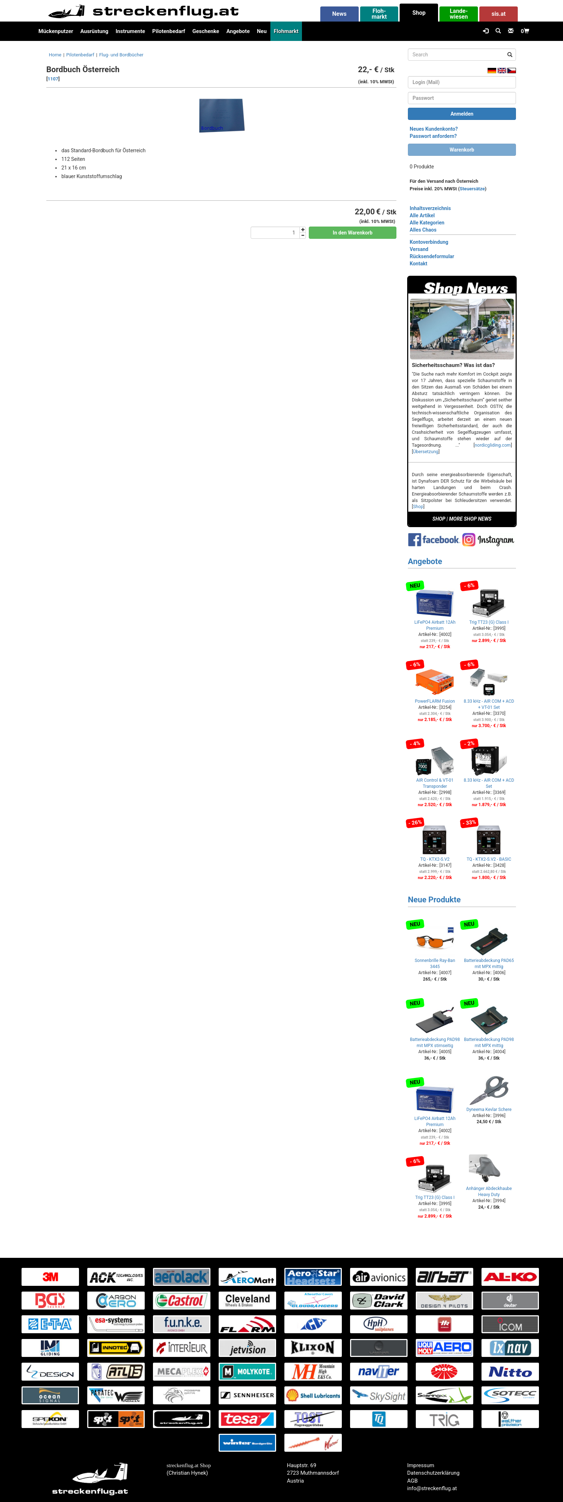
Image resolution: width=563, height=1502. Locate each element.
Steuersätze (472, 188)
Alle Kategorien (427, 222)
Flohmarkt (286, 31)
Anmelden (462, 114)
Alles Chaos (423, 230)
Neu (261, 31)
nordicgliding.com (493, 445)
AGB (412, 1481)
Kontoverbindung (429, 242)
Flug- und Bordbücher (121, 54)
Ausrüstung (94, 31)
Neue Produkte (434, 899)
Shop (418, 506)
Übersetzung (425, 451)
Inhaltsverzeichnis (430, 208)
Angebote (238, 31)
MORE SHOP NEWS (470, 519)
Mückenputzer (55, 31)
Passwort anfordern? (433, 136)
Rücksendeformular (432, 256)
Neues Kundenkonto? (434, 129)
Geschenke (205, 31)
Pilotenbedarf (168, 31)
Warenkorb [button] (462, 150)
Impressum (420, 1465)
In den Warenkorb (353, 233)
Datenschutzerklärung (433, 1473)
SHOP (438, 519)
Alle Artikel (422, 215)
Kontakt (418, 263)
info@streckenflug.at (432, 1488)
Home (55, 54)
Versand (419, 249)
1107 (53, 79)
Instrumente (130, 31)
